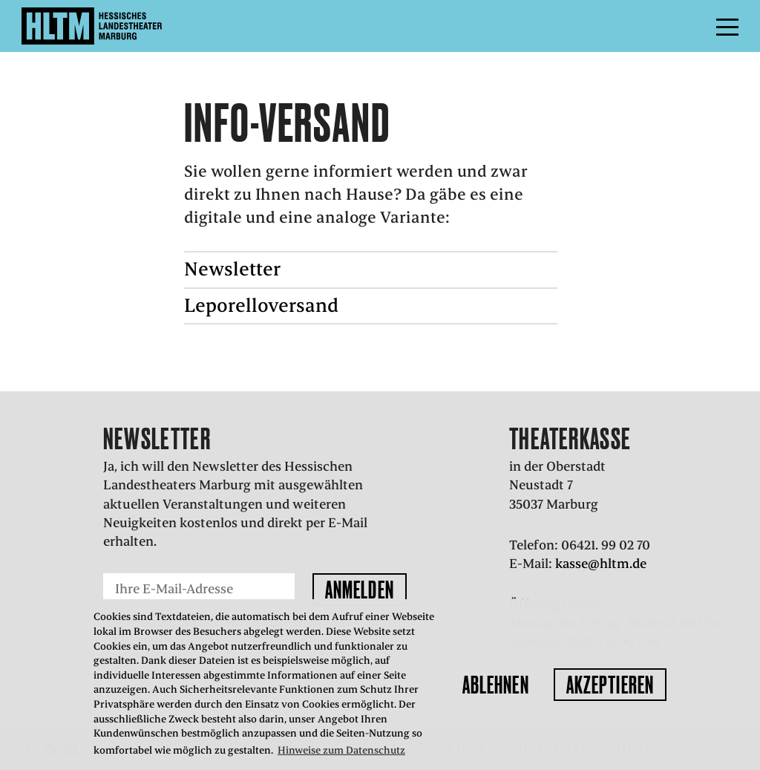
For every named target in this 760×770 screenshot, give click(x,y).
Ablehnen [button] (495, 684)
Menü (693, 26)
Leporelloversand (261, 305)
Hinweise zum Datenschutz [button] (341, 750)
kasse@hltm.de (600, 563)
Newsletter (232, 269)
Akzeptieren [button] (610, 684)
